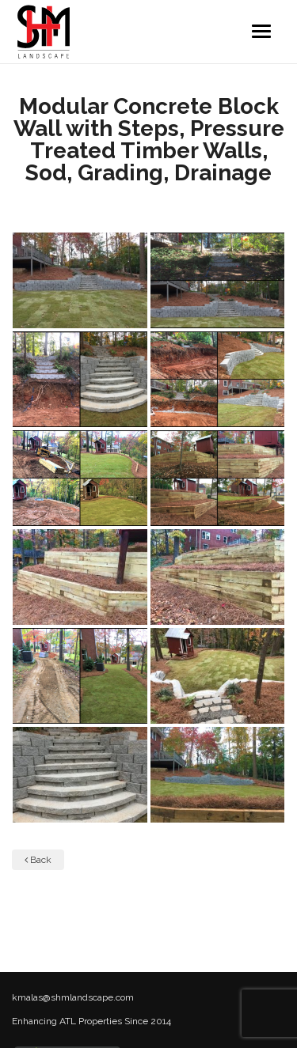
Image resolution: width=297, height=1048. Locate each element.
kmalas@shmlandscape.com (73, 997)
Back (38, 859)
